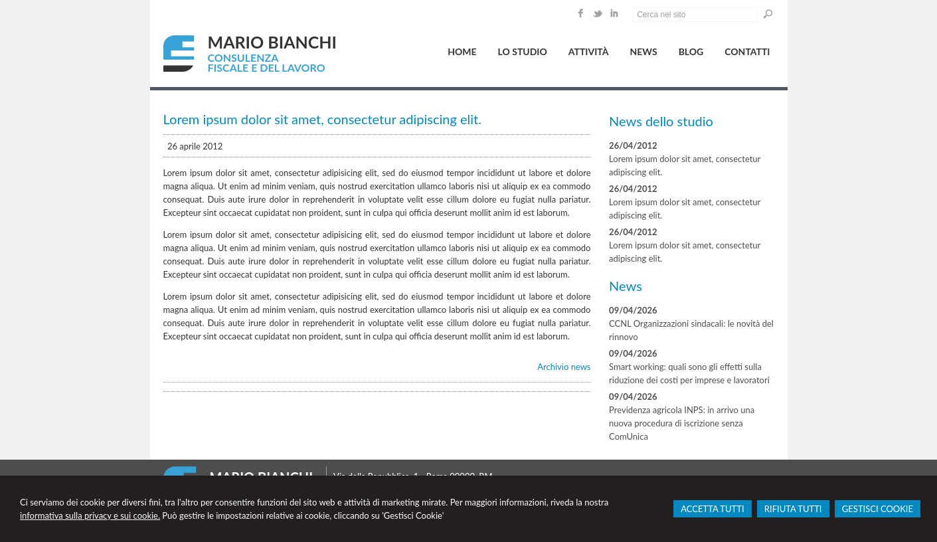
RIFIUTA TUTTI (793, 508)
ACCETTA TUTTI (712, 508)
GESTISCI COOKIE (877, 508)
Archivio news (563, 366)
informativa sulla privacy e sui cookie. (90, 515)
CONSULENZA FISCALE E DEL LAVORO (266, 62)
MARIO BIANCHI (272, 42)
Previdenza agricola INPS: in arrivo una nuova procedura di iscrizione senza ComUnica (681, 423)
